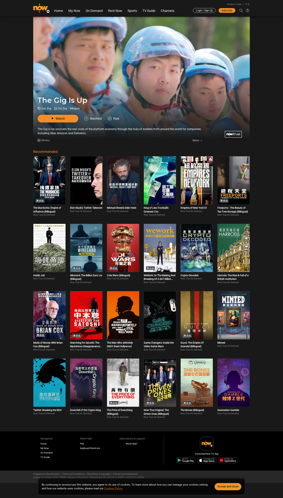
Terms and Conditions (73, 474)
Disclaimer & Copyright (98, 474)
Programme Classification (46, 474)
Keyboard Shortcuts (90, 448)
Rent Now (115, 11)
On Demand (94, 11)
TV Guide (148, 11)
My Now (74, 11)
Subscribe (226, 10)
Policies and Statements (125, 474)
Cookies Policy (113, 488)
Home (58, 11)
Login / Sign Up (204, 10)
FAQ (82, 443)
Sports (132, 11)
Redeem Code (234, 4)
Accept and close (227, 486)
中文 (247, 4)
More (196, 140)
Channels (167, 11)
